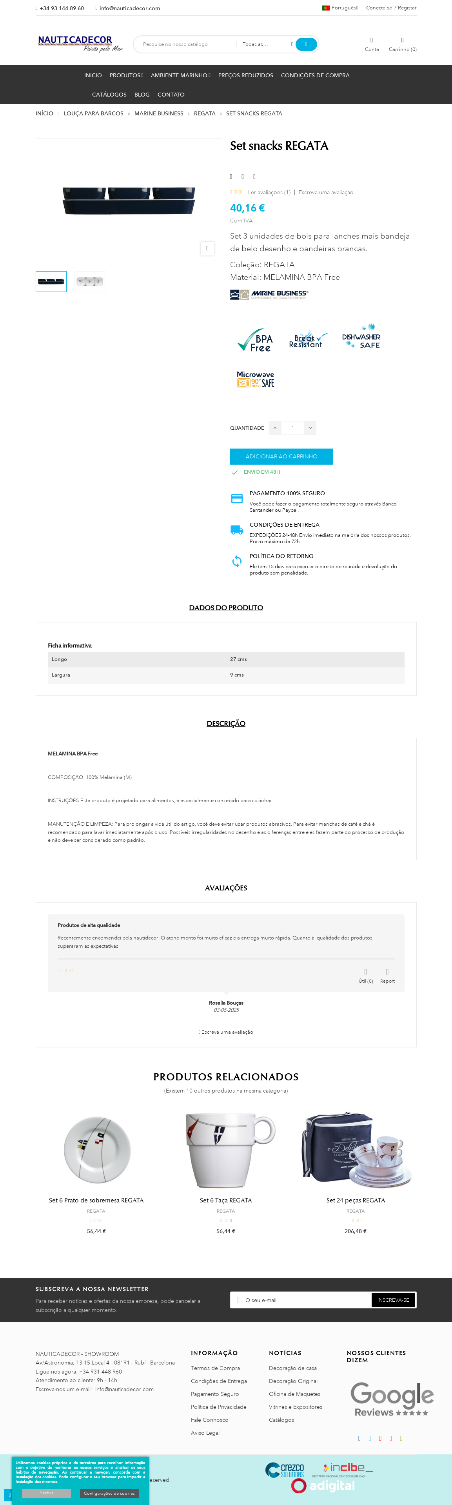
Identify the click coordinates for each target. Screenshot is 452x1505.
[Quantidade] (293, 428)
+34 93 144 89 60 (62, 8)
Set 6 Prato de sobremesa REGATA (96, 1200)
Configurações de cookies (109, 1493)
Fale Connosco (210, 1419)
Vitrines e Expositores (295, 1406)
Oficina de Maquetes (294, 1393)
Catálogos (281, 1419)
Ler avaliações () (269, 192)
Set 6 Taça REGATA (226, 1200)
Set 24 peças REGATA (356, 1200)
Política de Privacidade (219, 1406)
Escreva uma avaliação (326, 192)
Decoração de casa (293, 1368)
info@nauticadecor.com (130, 8)
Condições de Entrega (219, 1381)
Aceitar (46, 1493)
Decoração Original (293, 1381)
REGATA (96, 1211)
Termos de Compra (215, 1368)
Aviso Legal (205, 1432)
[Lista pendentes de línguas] (340, 8)
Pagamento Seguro (215, 1393)
